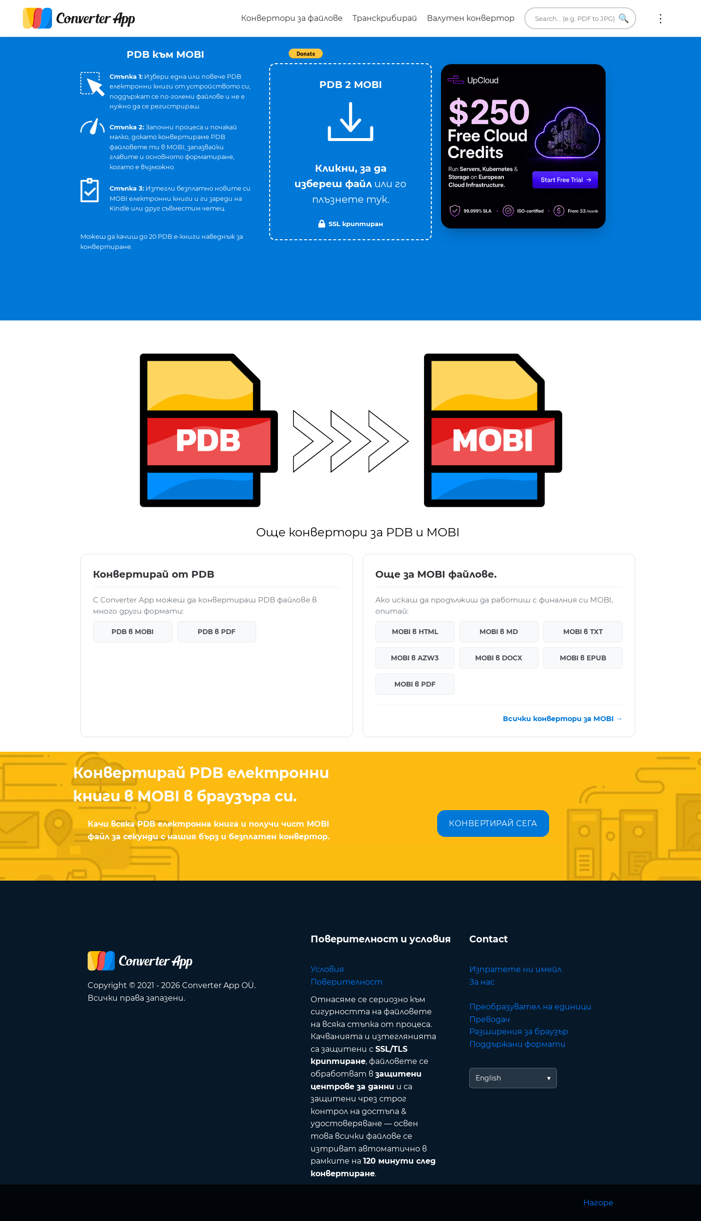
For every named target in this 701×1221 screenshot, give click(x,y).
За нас (482, 982)
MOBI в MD (499, 632)
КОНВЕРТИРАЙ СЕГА (493, 823)
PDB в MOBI (132, 632)
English (488, 1078)
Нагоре (598, 1202)
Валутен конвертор (471, 18)
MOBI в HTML (415, 632)
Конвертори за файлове (292, 18)
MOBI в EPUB (583, 658)
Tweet (406, 58)
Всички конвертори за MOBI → (563, 718)
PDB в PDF (217, 632)
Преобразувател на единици (530, 1006)
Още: (660, 18)
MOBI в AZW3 (415, 658)
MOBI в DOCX (498, 658)
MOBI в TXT (583, 632)
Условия (327, 969)
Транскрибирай (384, 18)
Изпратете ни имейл (515, 969)
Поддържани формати (517, 1044)
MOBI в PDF (415, 684)
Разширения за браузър (518, 1031)
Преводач (489, 1019)
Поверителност (347, 982)
